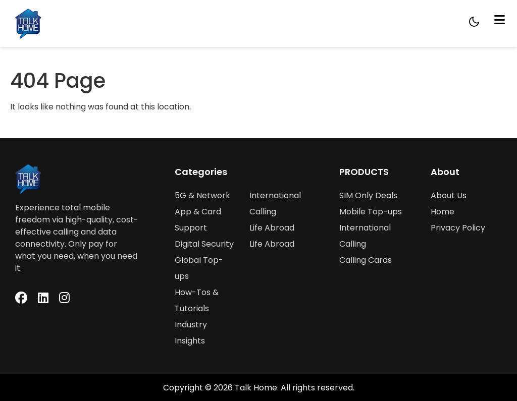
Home (442, 211)
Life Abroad (271, 228)
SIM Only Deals (368, 195)
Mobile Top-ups (370, 211)
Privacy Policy (458, 228)
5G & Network (202, 195)
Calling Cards (365, 260)
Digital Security (204, 244)
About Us (449, 195)
